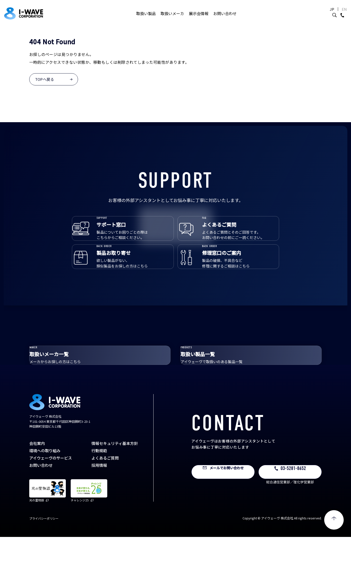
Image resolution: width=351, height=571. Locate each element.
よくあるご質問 (105, 492)
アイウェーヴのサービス (50, 492)
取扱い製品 (146, 18)
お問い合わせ (225, 18)
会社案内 (37, 477)
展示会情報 (198, 18)
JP (320, 14)
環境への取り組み (44, 485)
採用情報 (99, 499)
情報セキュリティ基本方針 (114, 477)
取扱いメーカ (172, 18)
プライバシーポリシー (43, 552)
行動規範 (99, 485)
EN (332, 14)
